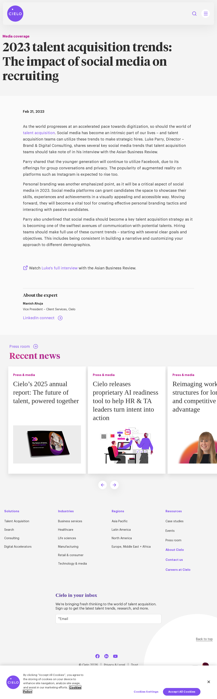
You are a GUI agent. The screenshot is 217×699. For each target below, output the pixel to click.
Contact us (174, 559)
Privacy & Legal (114, 665)
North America (122, 538)
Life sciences (67, 538)
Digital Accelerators (18, 546)
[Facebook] (97, 655)
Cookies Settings (146, 691)
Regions (118, 511)
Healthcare (65, 529)
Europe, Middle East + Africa (131, 546)
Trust (134, 665)
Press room (173, 540)
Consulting (11, 538)
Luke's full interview (60, 268)
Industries (66, 511)
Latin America (121, 529)
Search (9, 529)
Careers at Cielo (178, 569)
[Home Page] (15, 14)
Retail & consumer (70, 555)
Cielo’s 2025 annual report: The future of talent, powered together (46, 392)
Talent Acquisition (16, 521)
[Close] (208, 681)
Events (170, 530)
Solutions (11, 511)
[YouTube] (115, 655)
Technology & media (72, 563)
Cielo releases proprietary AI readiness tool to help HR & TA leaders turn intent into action (125, 401)
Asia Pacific (120, 521)
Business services (70, 521)
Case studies (175, 521)
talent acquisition (39, 133)
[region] (108, 682)
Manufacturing (68, 546)
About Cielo (175, 549)
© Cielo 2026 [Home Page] (88, 665)
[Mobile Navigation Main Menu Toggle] (205, 13)
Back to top (204, 639)
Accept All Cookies (181, 691)
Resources (174, 511)
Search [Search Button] (194, 13)
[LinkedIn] (106, 655)
